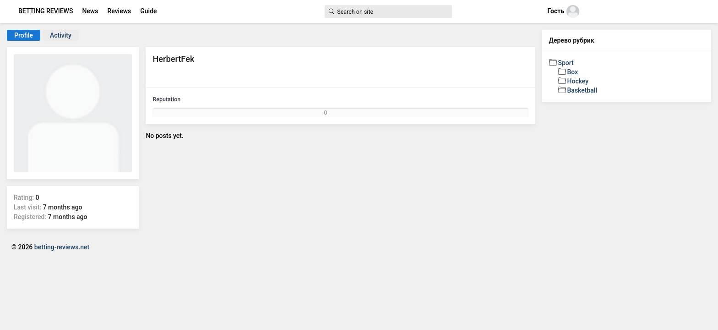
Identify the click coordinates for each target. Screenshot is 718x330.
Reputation (166, 99)
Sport (566, 62)
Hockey (578, 81)
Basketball (582, 90)
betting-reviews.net (61, 247)
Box (572, 72)
